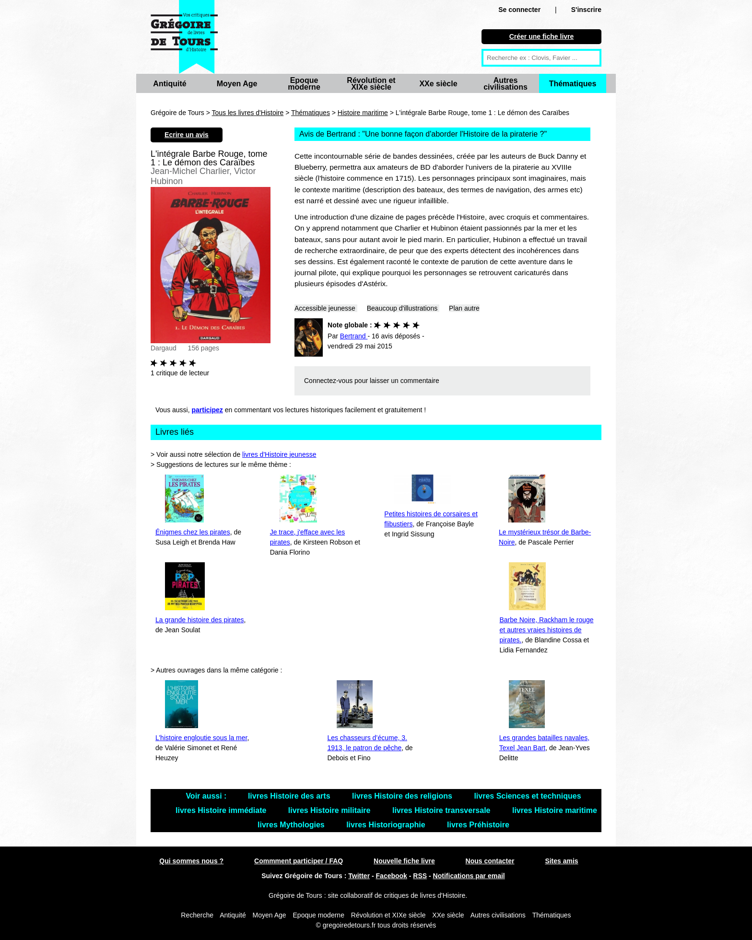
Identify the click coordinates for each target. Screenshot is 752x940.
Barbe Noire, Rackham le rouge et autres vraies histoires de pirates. (546, 630)
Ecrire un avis (186, 135)
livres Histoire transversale (442, 810)
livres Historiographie (386, 825)
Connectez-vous (328, 380)
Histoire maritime (363, 112)
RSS (420, 876)
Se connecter (519, 9)
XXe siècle (438, 84)
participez (207, 410)
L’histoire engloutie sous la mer (201, 738)
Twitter (359, 876)
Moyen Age (237, 84)
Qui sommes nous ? (191, 861)
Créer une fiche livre (541, 36)
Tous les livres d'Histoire (248, 112)
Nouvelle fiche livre (404, 861)
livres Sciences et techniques (527, 796)
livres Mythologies (292, 825)
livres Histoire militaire (330, 810)
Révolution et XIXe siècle (371, 83)
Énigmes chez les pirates (192, 532)
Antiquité (169, 84)
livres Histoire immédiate (222, 810)
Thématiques (573, 84)
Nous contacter (490, 861)
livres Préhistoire (478, 825)
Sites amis (561, 861)
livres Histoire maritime (554, 810)
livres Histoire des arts (290, 796)
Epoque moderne (304, 83)
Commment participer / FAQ (298, 861)
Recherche (197, 915)
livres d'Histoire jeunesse (279, 454)
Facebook (391, 876)
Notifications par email (469, 876)
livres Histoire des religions (403, 796)
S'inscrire (586, 9)
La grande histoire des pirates (199, 620)
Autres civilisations (505, 83)
